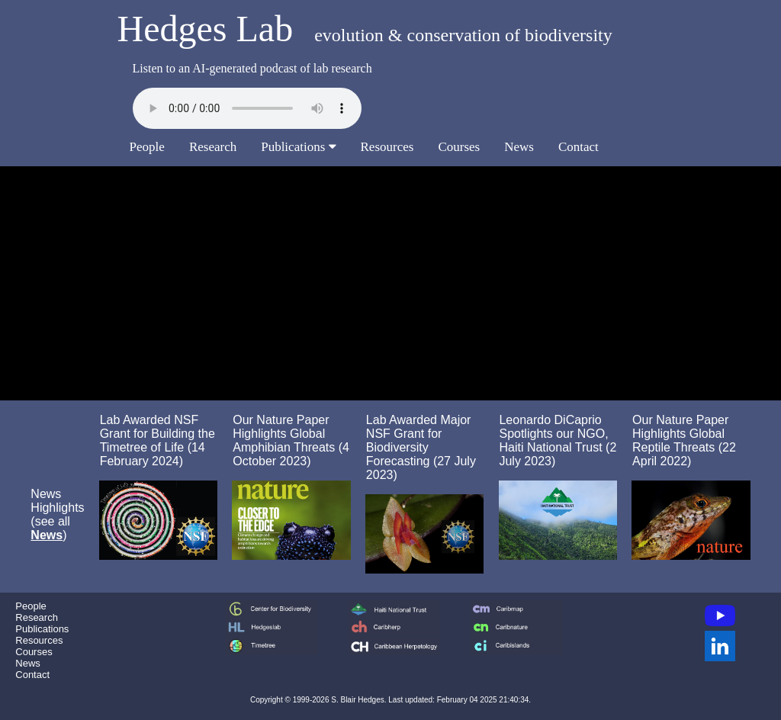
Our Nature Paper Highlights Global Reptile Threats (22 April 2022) (684, 440)
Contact (578, 147)
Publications (298, 147)
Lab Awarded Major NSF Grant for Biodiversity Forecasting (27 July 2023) (421, 447)
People (147, 147)
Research (212, 147)
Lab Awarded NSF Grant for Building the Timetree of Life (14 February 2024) (157, 440)
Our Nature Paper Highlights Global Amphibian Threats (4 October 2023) (291, 440)
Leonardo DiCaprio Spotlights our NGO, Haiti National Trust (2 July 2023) (557, 440)
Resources (387, 147)
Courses (459, 147)
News (519, 147)
